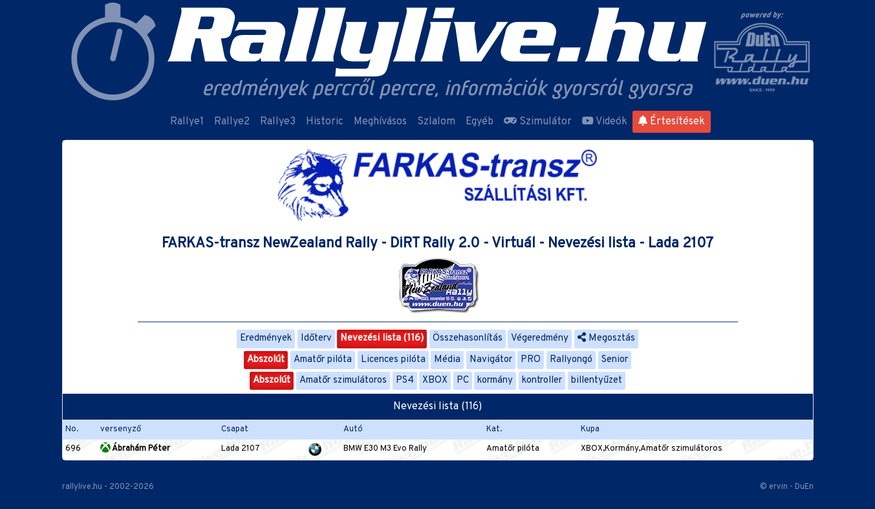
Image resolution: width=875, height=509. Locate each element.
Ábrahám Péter (135, 449)
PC (463, 380)
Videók (604, 121)
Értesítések (671, 121)
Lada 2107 (240, 449)
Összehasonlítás (467, 338)
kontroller (542, 380)
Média (447, 360)
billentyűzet (596, 380)
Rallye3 (278, 121)
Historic (324, 121)
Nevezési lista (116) (382, 338)
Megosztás (606, 338)
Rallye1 (187, 121)
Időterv (316, 338)
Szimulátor (538, 121)
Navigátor (491, 360)
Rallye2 (232, 121)
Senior (614, 360)
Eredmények (266, 338)
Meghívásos (380, 121)
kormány (495, 380)
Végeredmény (539, 338)
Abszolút (266, 360)
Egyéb (479, 121)
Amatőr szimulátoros (343, 380)
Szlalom (436, 121)
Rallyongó (571, 360)
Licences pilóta (393, 360)
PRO (531, 360)
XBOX (435, 380)
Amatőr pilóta (323, 360)
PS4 (405, 380)
